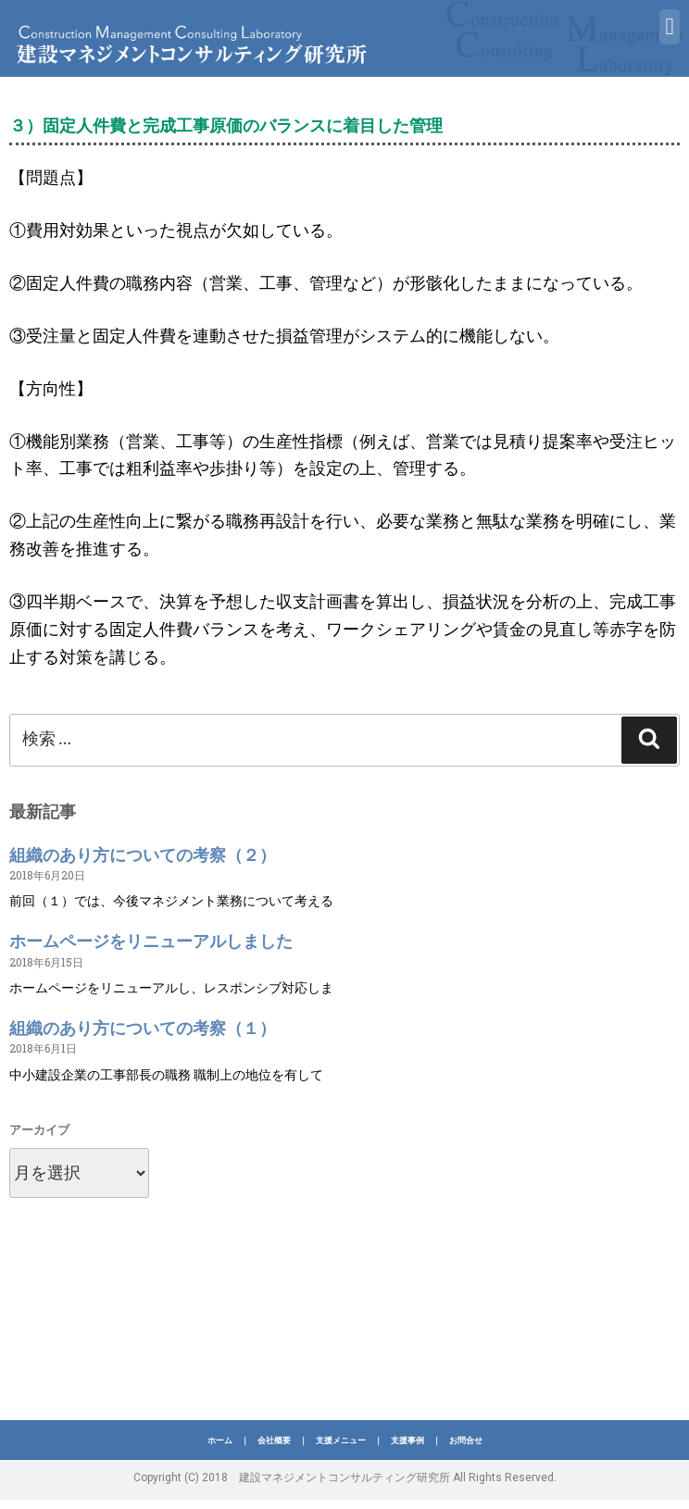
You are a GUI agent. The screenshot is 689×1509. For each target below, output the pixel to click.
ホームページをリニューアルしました (151, 941)
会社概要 (274, 1440)
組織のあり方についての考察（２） (142, 855)
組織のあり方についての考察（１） (142, 1028)
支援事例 (407, 1440)
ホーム (219, 1440)
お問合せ (465, 1440)
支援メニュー (341, 1440)
